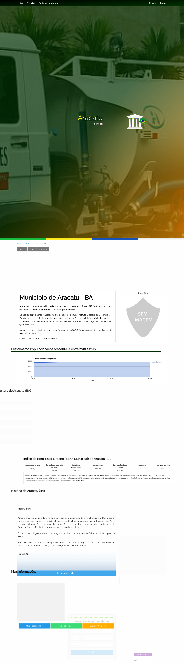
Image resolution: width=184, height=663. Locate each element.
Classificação (43, 249)
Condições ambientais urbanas (162, 466)
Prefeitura (22, 249)
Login (162, 3)
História (32, 249)
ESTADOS (28, 244)
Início (21, 3)
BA (37, 244)
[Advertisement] (92, 271)
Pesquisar (31, 3)
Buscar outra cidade (82, 628)
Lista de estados (66, 628)
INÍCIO (19, 244)
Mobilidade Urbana (140, 465)
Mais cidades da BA (51, 628)
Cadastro (152, 3)
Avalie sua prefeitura (48, 3)
